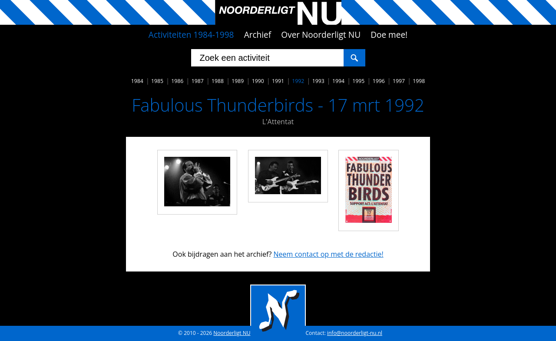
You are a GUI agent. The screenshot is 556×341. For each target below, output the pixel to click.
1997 (399, 81)
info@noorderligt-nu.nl (354, 333)
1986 (177, 81)
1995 (358, 81)
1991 (278, 81)
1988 (218, 81)
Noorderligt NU (231, 333)
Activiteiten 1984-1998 (191, 34)
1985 (157, 81)
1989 (238, 81)
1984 (137, 81)
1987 (198, 81)
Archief (257, 34)
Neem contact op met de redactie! (328, 254)
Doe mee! (389, 34)
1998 (419, 81)
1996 (379, 81)
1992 (298, 81)
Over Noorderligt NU (321, 34)
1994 (338, 81)
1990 (258, 81)
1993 (318, 81)
